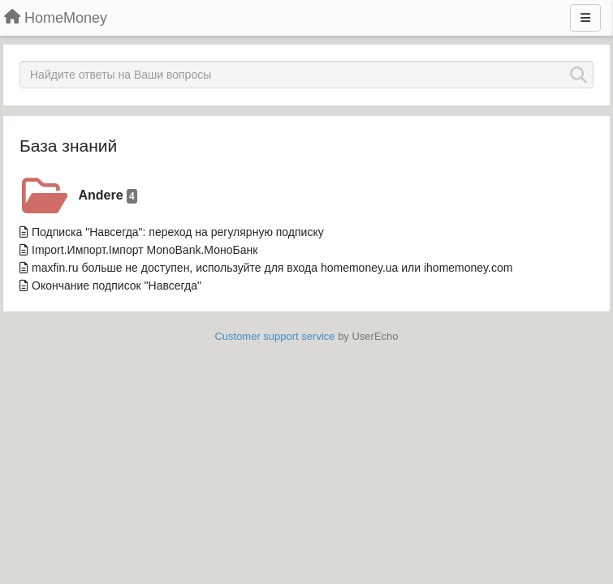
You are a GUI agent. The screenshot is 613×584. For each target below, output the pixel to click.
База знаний (68, 145)
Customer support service (274, 336)
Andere (108, 196)
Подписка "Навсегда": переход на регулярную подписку (178, 231)
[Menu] (585, 18)
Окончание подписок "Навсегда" (116, 285)
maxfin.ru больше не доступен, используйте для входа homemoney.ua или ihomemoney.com (272, 267)
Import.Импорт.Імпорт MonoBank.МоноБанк (144, 249)
